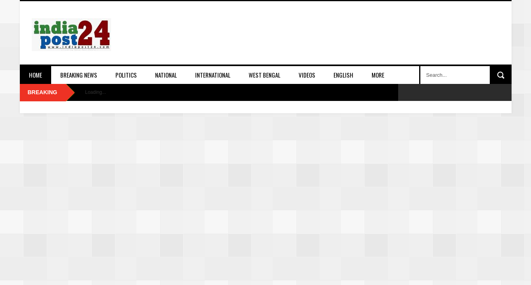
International (212, 74)
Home (35, 74)
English (343, 74)
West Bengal (264, 74)
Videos (307, 74)
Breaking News (78, 74)
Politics (126, 74)
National (166, 74)
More (378, 74)
